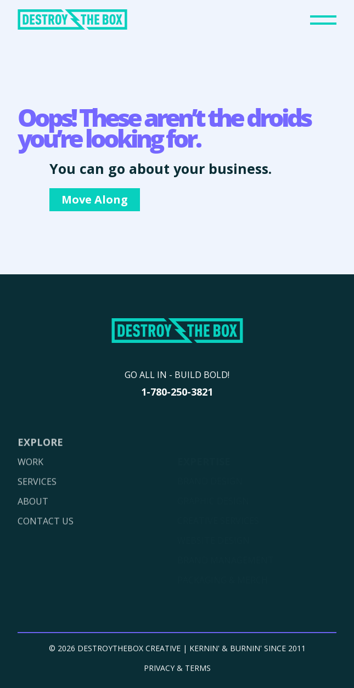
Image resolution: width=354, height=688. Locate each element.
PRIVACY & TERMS (177, 671)
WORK (30, 473)
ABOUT (33, 513)
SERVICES (37, 493)
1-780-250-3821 (177, 391)
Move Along (94, 199)
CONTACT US (46, 532)
